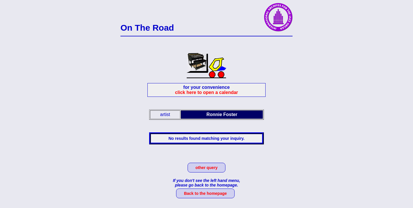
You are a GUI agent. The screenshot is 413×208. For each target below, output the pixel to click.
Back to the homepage (205, 193)
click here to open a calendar (206, 92)
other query (206, 167)
